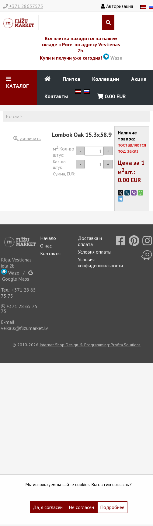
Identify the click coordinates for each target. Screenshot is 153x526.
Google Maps (17, 276)
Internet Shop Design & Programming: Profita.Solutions (90, 345)
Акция (138, 78)
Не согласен (81, 507)
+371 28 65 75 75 (19, 308)
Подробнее (112, 507)
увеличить (27, 138)
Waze (112, 58)
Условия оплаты (94, 252)
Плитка (71, 78)
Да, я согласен (48, 507)
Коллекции (105, 78)
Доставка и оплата (90, 241)
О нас (46, 246)
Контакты (56, 96)
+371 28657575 (23, 6)
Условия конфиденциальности (100, 262)
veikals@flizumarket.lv (24, 328)
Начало (12, 116)
